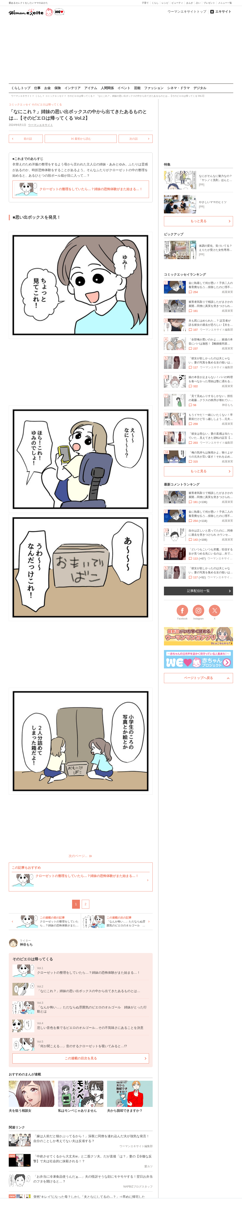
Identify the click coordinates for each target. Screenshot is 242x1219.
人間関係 (107, 88)
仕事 (37, 88)
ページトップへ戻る (198, 678)
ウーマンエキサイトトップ (187, 11)
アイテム (90, 88)
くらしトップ (20, 88)
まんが (189, 3)
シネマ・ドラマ (178, 88)
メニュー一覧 (225, 3)
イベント (123, 88)
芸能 (137, 88)
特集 (167, 164)
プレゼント (209, 3)
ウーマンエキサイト (40, 125)
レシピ (165, 3)
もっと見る (198, 221)
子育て (145, 3)
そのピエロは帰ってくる (47, 104)
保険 (57, 88)
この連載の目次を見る (81, 1058)
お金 (47, 88)
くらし (155, 3)
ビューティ (177, 3)
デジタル (199, 88)
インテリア (72, 88)
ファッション (153, 88)
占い (198, 3)
